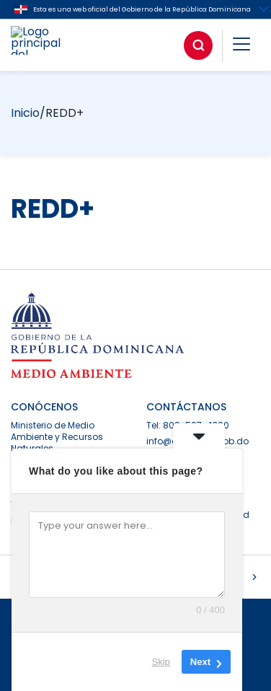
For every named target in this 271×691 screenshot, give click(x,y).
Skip (161, 661)
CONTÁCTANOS (186, 407)
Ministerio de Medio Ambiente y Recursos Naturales (57, 436)
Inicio (25, 113)
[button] (241, 46)
